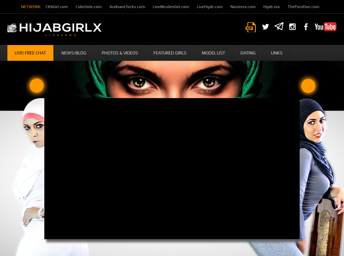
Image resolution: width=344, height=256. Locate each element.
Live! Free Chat (30, 52)
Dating (248, 52)
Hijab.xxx (271, 6)
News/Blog (73, 52)
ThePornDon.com (303, 6)
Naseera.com (243, 6)
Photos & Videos (120, 52)
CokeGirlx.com (89, 6)
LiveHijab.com (210, 6)
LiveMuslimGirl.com (171, 6)
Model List (213, 52)
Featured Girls (170, 52)
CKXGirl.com (57, 6)
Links (277, 52)
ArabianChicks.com (127, 6)
